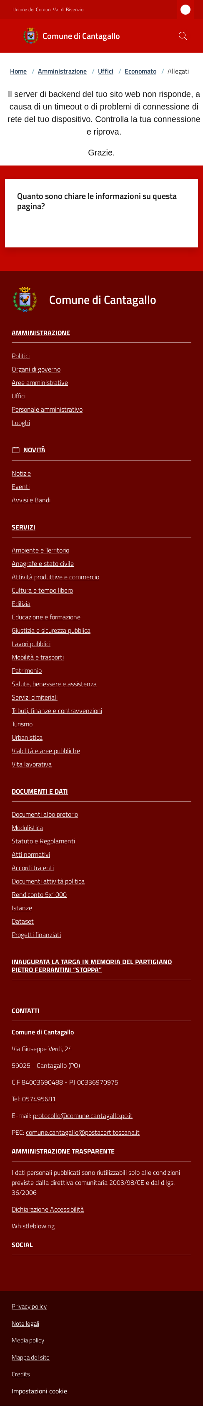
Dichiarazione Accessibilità (48, 1209)
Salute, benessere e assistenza (54, 684)
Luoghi (21, 423)
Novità (34, 450)
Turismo (22, 724)
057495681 (39, 1099)
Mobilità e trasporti (38, 657)
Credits (21, 1374)
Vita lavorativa (32, 764)
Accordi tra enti (33, 868)
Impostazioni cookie (39, 1391)
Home (18, 71)
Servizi (23, 527)
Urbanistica (27, 737)
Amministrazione (62, 71)
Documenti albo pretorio (45, 814)
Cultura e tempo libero (42, 590)
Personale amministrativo (47, 409)
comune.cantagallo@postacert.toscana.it (83, 1132)
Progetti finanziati (36, 935)
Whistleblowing (33, 1226)
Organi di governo (36, 369)
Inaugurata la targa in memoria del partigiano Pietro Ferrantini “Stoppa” (92, 965)
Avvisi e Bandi (31, 500)
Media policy (28, 1340)
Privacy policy (29, 1306)
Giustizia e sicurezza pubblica (51, 630)
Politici (21, 356)
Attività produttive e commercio (55, 577)
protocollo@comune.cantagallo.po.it (83, 1115)
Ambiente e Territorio (40, 550)
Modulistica (27, 828)
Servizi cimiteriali (35, 697)
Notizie (21, 473)
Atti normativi (31, 854)
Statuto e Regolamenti (43, 841)
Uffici (105, 71)
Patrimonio (27, 670)
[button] (182, 35)
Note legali (25, 1323)
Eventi (21, 486)
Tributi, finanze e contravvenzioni (57, 710)
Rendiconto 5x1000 (39, 894)
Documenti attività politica (48, 881)
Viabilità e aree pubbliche (46, 751)
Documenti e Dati (40, 791)
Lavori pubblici (31, 644)
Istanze (22, 908)
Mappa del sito (31, 1357)
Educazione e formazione (46, 617)
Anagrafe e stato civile (43, 563)
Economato (140, 71)
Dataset (23, 921)
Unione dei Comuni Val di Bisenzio (48, 9)
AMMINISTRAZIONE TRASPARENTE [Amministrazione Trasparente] (63, 1151)
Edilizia (21, 603)
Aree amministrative (40, 382)
